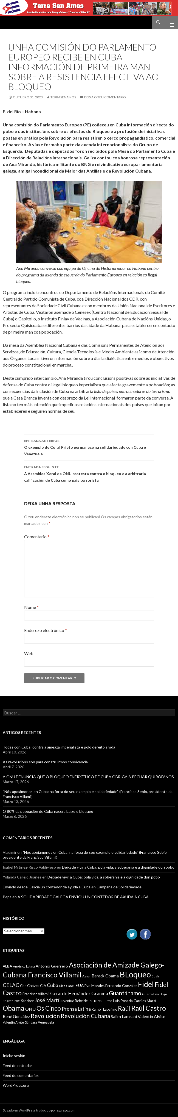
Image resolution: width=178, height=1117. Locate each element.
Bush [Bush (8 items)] (155, 976)
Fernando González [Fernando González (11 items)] (121, 985)
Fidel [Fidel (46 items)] (146, 984)
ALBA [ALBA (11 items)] (7, 966)
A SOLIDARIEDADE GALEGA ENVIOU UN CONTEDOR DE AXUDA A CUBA (83, 896)
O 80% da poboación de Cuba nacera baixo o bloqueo (48, 811)
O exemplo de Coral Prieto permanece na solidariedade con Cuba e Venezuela (89, 446)
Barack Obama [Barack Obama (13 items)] (105, 975)
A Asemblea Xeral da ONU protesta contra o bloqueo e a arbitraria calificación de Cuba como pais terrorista (89, 473)
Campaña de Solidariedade (119, 887)
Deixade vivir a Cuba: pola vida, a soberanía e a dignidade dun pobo (118, 867)
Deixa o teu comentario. (105, 97)
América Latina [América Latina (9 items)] (24, 966)
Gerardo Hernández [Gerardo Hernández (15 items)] (70, 993)
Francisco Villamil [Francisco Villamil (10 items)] (35, 994)
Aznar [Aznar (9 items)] (86, 976)
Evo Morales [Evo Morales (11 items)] (94, 985)
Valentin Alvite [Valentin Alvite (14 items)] (151, 1016)
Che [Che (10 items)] (23, 985)
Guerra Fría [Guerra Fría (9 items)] (150, 994)
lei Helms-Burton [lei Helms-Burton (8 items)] (100, 1001)
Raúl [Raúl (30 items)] (124, 1008)
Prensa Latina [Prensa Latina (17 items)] (76, 1009)
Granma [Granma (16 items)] (99, 993)
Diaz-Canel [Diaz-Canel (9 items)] (67, 986)
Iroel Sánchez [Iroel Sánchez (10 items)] (24, 1001)
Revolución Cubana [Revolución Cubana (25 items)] (85, 1015)
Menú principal (170, 22)
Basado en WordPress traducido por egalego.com (39, 1110)
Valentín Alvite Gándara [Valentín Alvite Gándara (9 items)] (20, 1022)
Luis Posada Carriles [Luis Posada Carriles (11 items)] (129, 1001)
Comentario (36, 536)
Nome (31, 607)
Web (28, 653)
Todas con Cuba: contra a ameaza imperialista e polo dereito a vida (59, 747)
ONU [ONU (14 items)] (30, 1008)
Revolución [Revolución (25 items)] (45, 1015)
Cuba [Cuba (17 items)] (52, 985)
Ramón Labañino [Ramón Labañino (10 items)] (104, 1009)
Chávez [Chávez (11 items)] (33, 985)
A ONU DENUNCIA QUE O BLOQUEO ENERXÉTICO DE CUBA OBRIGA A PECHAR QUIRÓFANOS (88, 776)
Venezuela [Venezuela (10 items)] (46, 1022)
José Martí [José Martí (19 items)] (47, 1000)
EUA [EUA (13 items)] (79, 985)
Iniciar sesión (14, 1055)
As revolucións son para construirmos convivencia (45, 762)
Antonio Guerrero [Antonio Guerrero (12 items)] (52, 966)
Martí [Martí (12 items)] (151, 1000)
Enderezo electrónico (45, 630)
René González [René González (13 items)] (16, 1016)
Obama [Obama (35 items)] (13, 1008)
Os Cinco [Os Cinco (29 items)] (48, 1008)
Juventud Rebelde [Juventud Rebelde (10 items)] (74, 1001)
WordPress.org (16, 1085)
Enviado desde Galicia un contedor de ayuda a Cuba (47, 887)
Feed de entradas (18, 1065)
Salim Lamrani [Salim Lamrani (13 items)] (124, 1016)
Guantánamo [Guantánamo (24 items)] (125, 992)
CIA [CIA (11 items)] (43, 985)
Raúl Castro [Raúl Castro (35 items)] (148, 1008)
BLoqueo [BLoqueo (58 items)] (135, 974)
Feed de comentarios (21, 1075)
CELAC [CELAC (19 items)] (11, 985)
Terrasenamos (63, 97)
